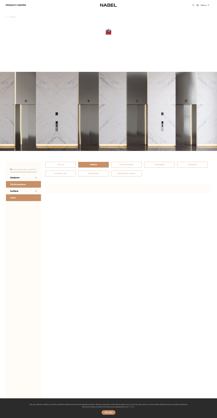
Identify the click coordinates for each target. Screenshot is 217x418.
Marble (93, 165)
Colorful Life (60, 173)
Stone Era (192, 165)
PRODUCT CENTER (16, 5)
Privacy (131, 407)
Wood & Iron (93, 173)
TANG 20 (60, 165)
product (13, 17)
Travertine (159, 165)
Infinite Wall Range (126, 173)
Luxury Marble (126, 165)
